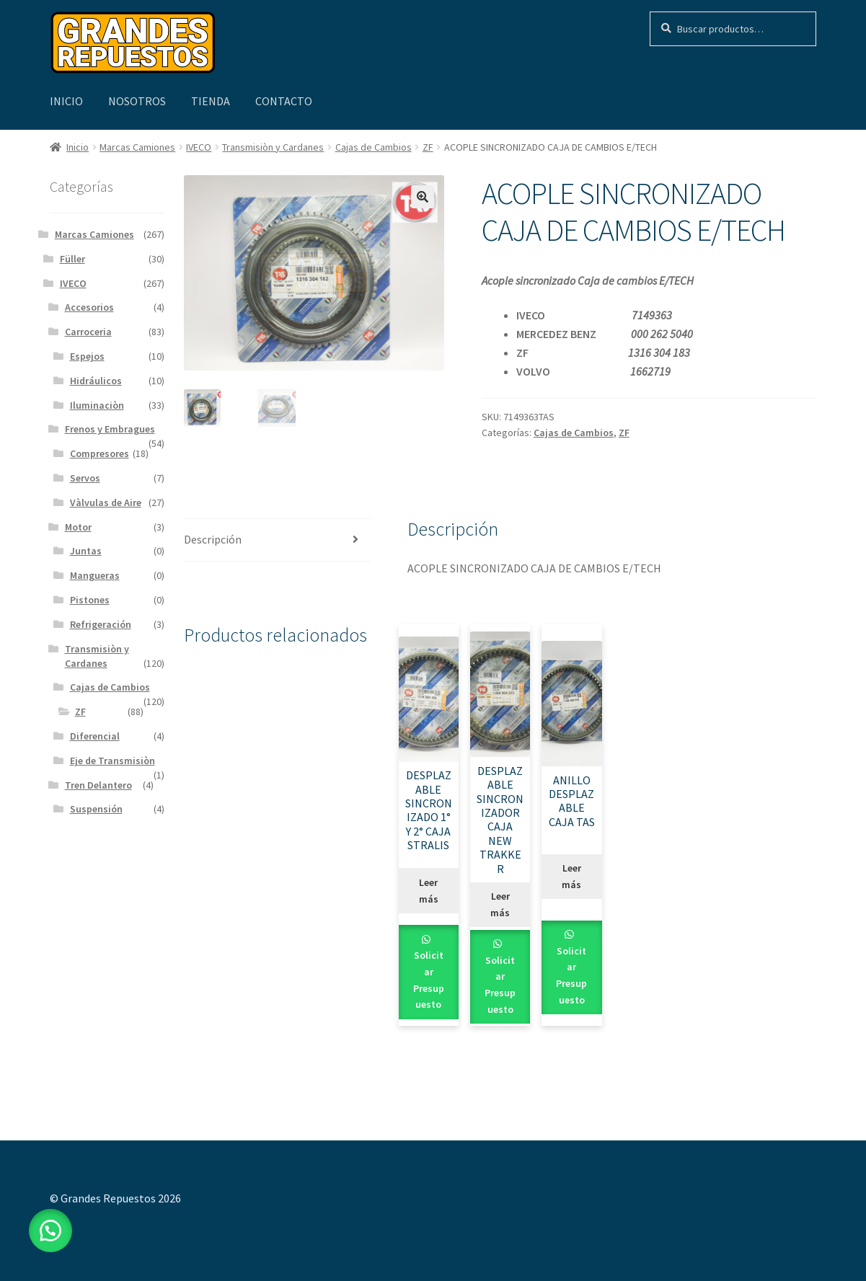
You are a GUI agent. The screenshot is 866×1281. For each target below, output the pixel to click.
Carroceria (88, 331)
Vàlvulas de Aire (105, 502)
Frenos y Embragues (110, 428)
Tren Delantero (98, 785)
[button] (422, 196)
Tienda (210, 101)
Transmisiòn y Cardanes (273, 147)
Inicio (66, 101)
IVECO (198, 147)
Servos (85, 477)
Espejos (87, 356)
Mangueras (95, 575)
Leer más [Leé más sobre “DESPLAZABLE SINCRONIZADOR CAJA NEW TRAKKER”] (500, 904)
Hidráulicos (96, 380)
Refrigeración (100, 624)
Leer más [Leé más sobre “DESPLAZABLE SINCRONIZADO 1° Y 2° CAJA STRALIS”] (428, 890)
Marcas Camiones (137, 147)
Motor (78, 526)
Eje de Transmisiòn (112, 760)
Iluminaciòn (97, 405)
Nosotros (137, 101)
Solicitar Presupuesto (428, 980)
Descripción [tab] (213, 539)
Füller (72, 258)
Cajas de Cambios (373, 147)
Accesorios (89, 307)
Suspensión (96, 808)
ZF (428, 147)
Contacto (283, 101)
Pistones (90, 599)
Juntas (86, 550)
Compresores (99, 453)
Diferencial (95, 736)
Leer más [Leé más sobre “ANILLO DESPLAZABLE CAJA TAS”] (571, 876)
